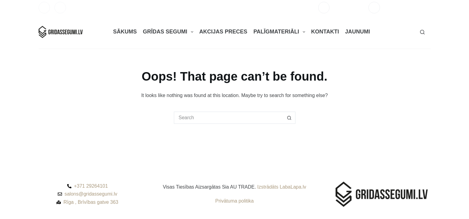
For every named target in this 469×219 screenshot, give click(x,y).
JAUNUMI (357, 32)
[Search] (422, 32)
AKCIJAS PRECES (223, 32)
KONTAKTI (325, 32)
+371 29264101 (349, 7)
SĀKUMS (125, 32)
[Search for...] (228, 118)
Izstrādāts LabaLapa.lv (281, 186)
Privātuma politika (234, 200)
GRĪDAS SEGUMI (169, 32)
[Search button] (289, 118)
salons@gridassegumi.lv (408, 7)
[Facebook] (44, 7)
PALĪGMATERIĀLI (280, 32)
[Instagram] (60, 7)
